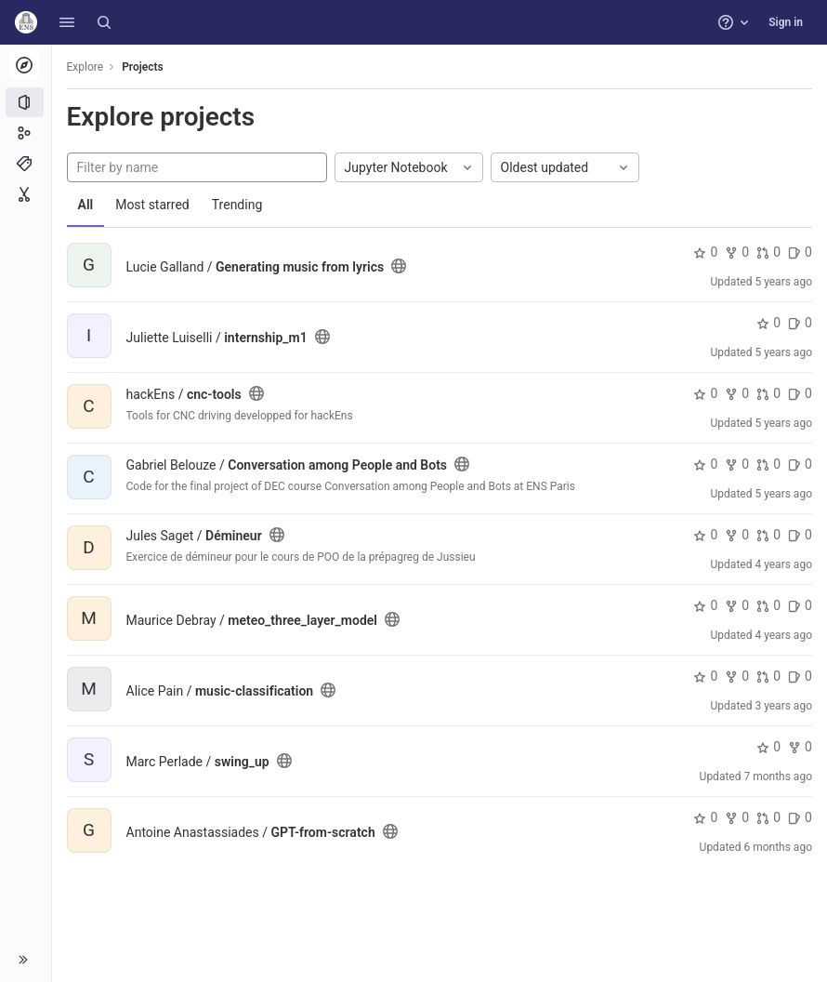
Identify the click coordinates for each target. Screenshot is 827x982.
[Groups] (25, 133)
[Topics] (25, 164)
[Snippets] (25, 194)
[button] (67, 22)
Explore (85, 66)
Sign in (785, 22)
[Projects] (25, 102)
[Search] (104, 22)
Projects (143, 66)
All (86, 204)
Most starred (153, 204)
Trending (237, 204)
